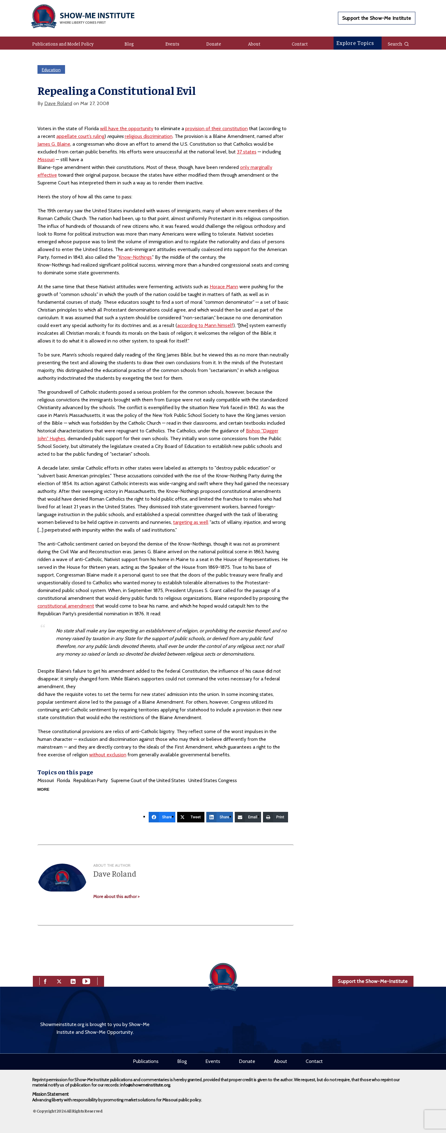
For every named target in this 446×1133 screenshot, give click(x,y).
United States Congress (212, 780)
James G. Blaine (53, 144)
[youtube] (86, 981)
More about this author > (116, 896)
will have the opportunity (126, 128)
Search (398, 43)
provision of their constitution (216, 128)
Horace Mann (224, 287)
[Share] (162, 817)
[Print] (275, 817)
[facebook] (45, 981)
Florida (63, 780)
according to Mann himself (205, 325)
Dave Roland (58, 103)
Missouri (46, 159)
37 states (246, 152)
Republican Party (90, 780)
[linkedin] (73, 981)
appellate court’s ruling (80, 136)
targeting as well (190, 522)
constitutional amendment (65, 606)
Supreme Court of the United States (148, 780)
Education (51, 70)
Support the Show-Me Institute (376, 18)
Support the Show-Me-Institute (373, 981)
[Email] (248, 817)
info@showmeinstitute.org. (145, 1085)
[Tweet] (190, 817)
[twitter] (59, 981)
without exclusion (107, 755)
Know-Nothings (135, 257)
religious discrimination (149, 136)
